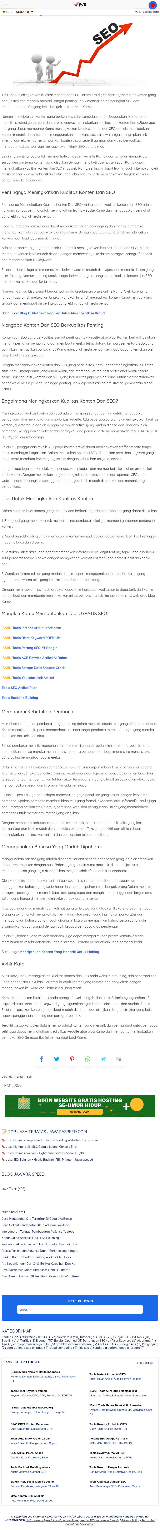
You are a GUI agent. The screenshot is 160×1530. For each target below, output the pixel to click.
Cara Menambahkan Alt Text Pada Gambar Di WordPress (41, 1276)
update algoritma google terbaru (117, 1348)
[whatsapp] (88, 1060)
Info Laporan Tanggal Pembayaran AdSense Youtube (38, 1231)
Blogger (41, 1341)
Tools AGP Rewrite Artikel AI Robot (35, 658)
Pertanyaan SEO (94, 1341)
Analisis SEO (105, 1344)
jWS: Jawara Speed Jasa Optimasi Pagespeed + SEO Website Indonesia (72, 1520)
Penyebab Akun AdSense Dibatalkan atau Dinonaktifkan (40, 1244)
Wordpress (64, 1337)
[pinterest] (72, 1060)
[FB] (41, 1060)
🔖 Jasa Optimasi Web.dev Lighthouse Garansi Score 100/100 (44, 1153)
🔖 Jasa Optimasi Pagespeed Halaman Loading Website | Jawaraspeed (51, 1140)
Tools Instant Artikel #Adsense (31, 628)
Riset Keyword (121, 1341)
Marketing (28, 1337)
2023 (5, 1189)
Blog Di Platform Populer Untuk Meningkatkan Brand (62, 313)
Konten (6, 1337)
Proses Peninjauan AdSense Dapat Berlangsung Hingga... (40, 1251)
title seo (83, 1348)
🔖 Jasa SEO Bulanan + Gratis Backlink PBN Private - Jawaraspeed (47, 1159)
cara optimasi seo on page (24, 1348)
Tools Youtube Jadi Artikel (28, 678)
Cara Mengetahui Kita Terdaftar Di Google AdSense (37, 1219)
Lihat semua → (146, 1362)
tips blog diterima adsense (73, 1344)
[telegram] (103, 1060)
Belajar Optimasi (65, 1341)
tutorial (84, 1337)
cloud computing (60, 1348)
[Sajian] (24, 12)
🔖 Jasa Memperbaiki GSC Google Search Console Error (40, 1147)
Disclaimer (88, 1524)
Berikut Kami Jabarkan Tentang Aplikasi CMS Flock (36, 1257)
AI (46, 1337)
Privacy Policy (130, 1520)
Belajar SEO (121, 1337)
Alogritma (143, 1341)
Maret (6, 1212)
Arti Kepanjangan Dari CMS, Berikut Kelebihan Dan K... (38, 1264)
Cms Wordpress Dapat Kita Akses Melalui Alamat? (36, 1270)
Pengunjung (149, 1344)
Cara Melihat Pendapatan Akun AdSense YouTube (35, 1225)
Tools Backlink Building (20, 698)
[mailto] (118, 1060)
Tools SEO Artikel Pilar (19, 688)
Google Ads (128, 1344)
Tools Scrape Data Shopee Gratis (33, 668)
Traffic (24, 1341)
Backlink (7, 1341)
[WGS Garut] (80, 1117)
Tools (140, 1337)
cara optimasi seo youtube (31, 1344)
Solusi (101, 1337)
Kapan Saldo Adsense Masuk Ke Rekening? (31, 1238)
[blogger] (56, 1060)
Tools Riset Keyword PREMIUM (31, 638)
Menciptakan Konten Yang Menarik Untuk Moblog (59, 952)
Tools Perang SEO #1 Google (30, 648)
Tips (4, 1344)
